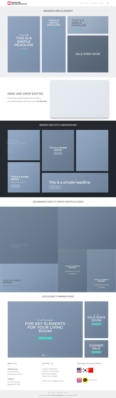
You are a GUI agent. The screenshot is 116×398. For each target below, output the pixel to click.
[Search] (107, 3)
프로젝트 (86, 3)
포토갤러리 (94, 3)
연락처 (102, 3)
